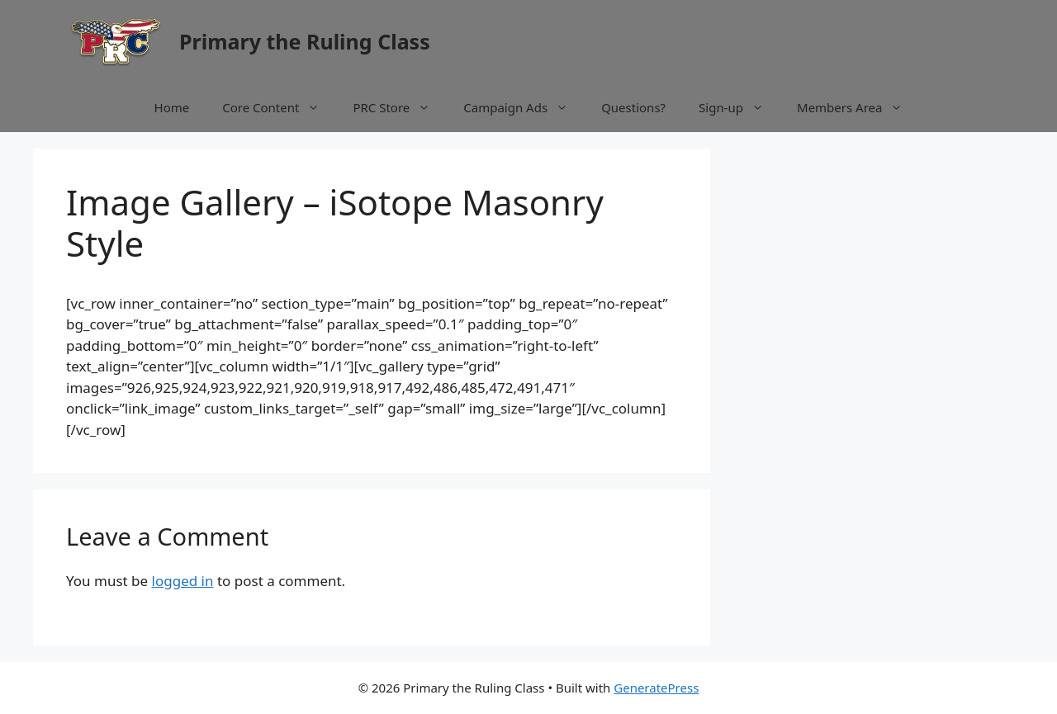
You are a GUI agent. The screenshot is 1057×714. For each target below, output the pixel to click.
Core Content (279, 107)
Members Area (858, 107)
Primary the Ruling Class (304, 41)
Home (172, 107)
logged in (183, 580)
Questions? (633, 107)
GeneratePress (656, 687)
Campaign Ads (524, 107)
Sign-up (739, 107)
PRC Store (400, 107)
